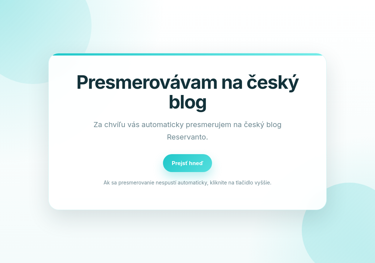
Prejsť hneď (187, 163)
